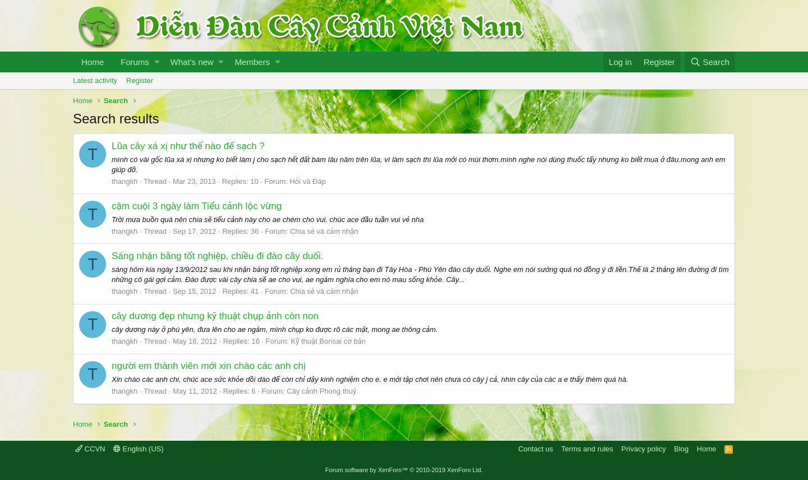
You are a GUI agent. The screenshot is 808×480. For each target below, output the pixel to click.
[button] (157, 62)
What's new (192, 62)
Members (252, 62)
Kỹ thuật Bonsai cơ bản (328, 341)
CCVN (90, 449)
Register (139, 80)
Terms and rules (587, 449)
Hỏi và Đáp (308, 181)
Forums (135, 62)
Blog (681, 449)
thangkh (124, 181)
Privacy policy (643, 449)
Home (92, 62)
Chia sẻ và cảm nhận (324, 231)
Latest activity (95, 80)
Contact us (535, 449)
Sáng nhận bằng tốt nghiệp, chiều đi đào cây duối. (217, 256)
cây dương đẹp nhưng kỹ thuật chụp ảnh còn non (215, 316)
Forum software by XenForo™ (404, 470)
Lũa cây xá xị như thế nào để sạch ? (188, 146)
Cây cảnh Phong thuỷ (321, 391)
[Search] (710, 62)
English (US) (138, 449)
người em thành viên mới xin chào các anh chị (209, 366)
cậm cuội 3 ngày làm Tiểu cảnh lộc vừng (197, 206)
